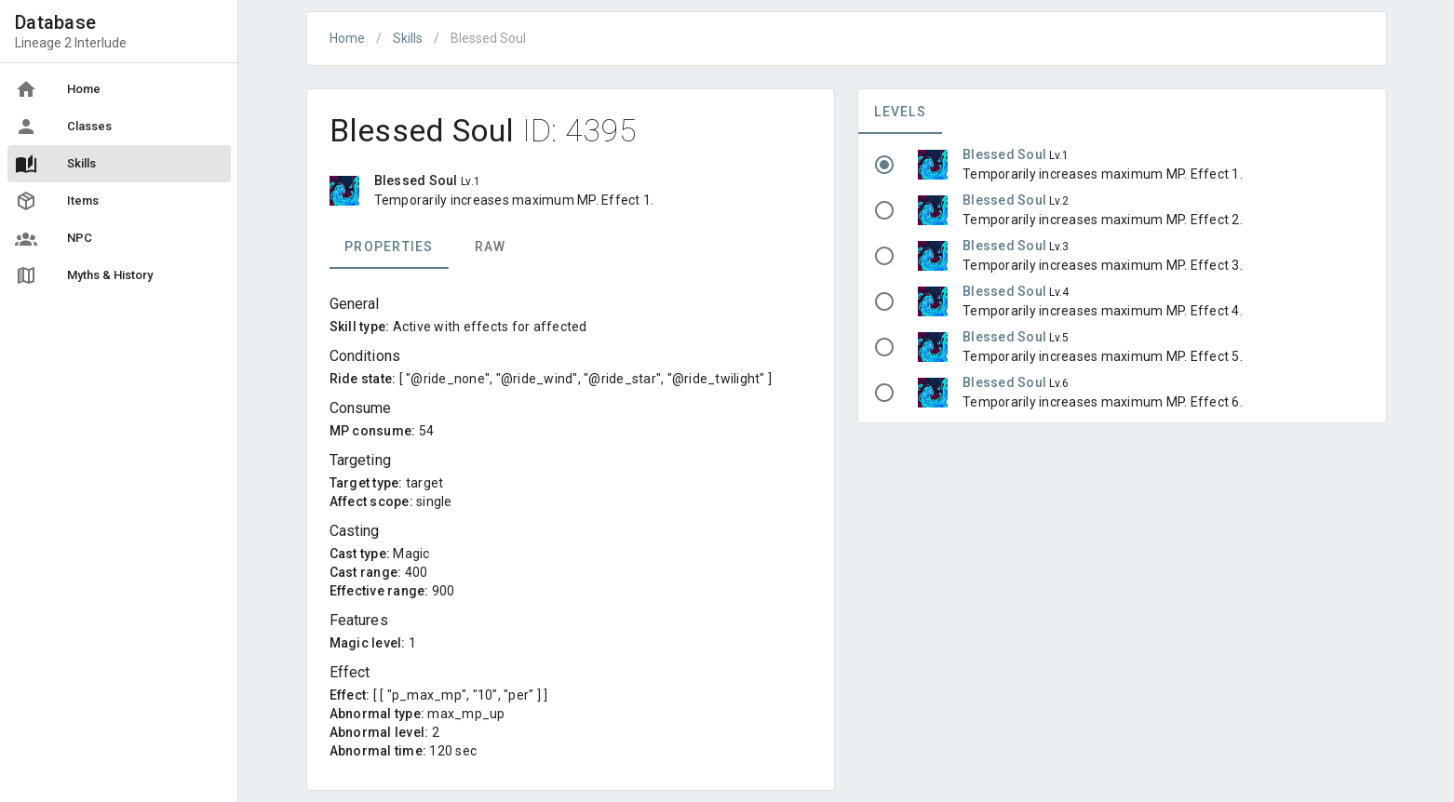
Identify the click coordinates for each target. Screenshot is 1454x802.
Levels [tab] (900, 111)
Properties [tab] (389, 246)
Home (347, 38)
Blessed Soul (1006, 154)
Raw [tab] (489, 246)
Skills (408, 38)
